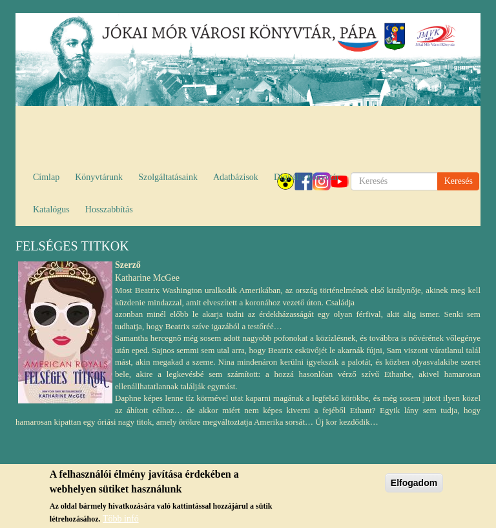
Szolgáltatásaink (168, 177)
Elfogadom (414, 485)
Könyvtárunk (99, 177)
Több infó (121, 520)
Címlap (46, 177)
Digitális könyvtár (307, 177)
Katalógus (51, 209)
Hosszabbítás (109, 209)
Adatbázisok (235, 177)
